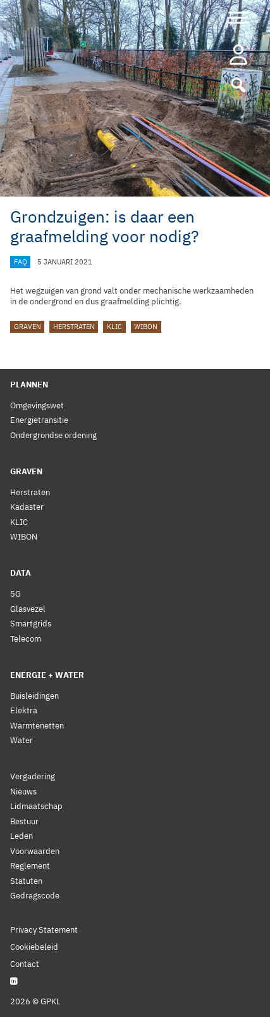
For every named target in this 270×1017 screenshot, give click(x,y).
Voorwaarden (34, 851)
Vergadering (32, 776)
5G (15, 593)
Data (20, 572)
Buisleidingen (34, 695)
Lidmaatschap (36, 806)
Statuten (26, 881)
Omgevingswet (37, 405)
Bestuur (24, 821)
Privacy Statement (44, 929)
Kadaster (27, 507)
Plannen (29, 384)
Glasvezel (28, 609)
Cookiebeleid (34, 947)
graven (27, 326)
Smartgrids (30, 623)
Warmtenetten (37, 725)
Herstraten (74, 326)
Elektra (23, 710)
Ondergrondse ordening (53, 435)
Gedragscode (34, 895)
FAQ (20, 261)
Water (21, 740)
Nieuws (23, 791)
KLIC (114, 326)
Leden (21, 836)
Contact (24, 964)
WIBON (145, 326)
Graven (26, 471)
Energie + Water (47, 675)
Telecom (25, 638)
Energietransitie (39, 420)
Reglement (30, 865)
